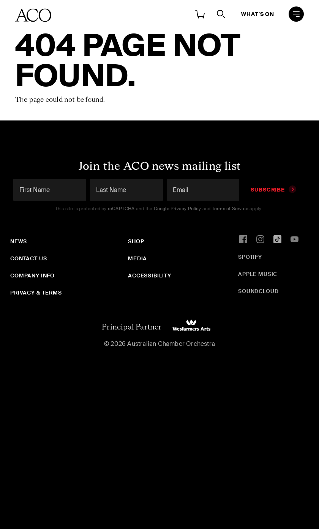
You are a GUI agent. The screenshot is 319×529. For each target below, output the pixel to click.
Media (137, 258)
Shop (136, 241)
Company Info (32, 275)
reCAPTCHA (121, 209)
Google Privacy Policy (177, 209)
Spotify (250, 256)
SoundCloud (258, 291)
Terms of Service (230, 209)
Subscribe (273, 190)
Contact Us (28, 258)
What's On (257, 14)
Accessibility (149, 275)
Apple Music (257, 274)
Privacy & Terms (36, 292)
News (18, 241)
